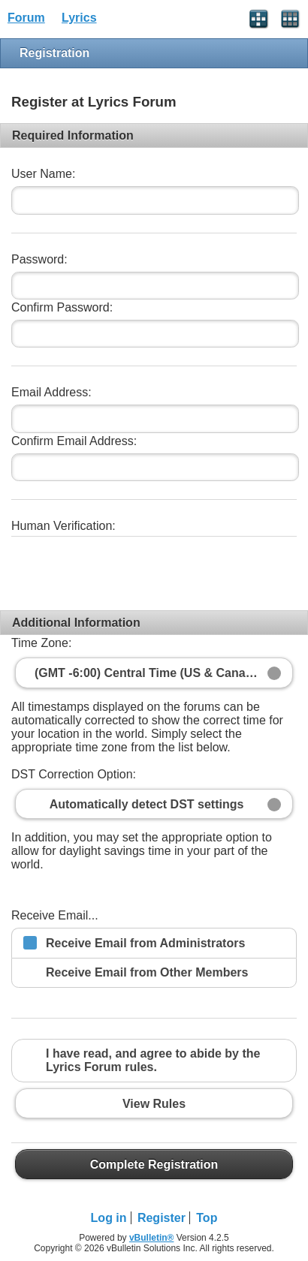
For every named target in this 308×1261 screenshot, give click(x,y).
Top (206, 1217)
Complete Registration (154, 1164)
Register (161, 1217)
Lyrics (79, 17)
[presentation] (125, 567)
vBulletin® (151, 1237)
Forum (26, 17)
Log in (109, 1217)
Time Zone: (41, 643)
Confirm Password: (62, 307)
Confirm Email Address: (74, 441)
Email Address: (51, 392)
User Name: (43, 173)
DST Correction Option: (73, 774)
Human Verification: (63, 525)
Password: (39, 259)
